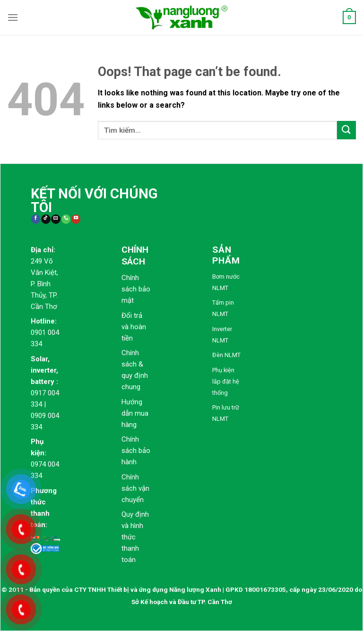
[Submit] (346, 130)
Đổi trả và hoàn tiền (133, 326)
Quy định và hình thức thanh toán (135, 537)
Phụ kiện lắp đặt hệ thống (225, 381)
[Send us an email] (55, 219)
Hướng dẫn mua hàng (134, 413)
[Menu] (12, 17)
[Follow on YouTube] (75, 219)
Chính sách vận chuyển (135, 488)
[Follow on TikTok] (45, 219)
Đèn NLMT (226, 354)
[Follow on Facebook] (35, 219)
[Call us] (65, 219)
